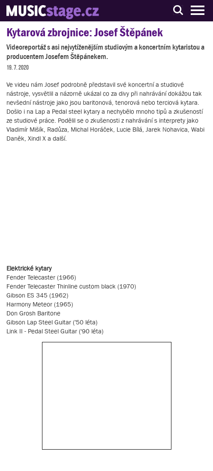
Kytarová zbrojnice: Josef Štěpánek (84, 32)
